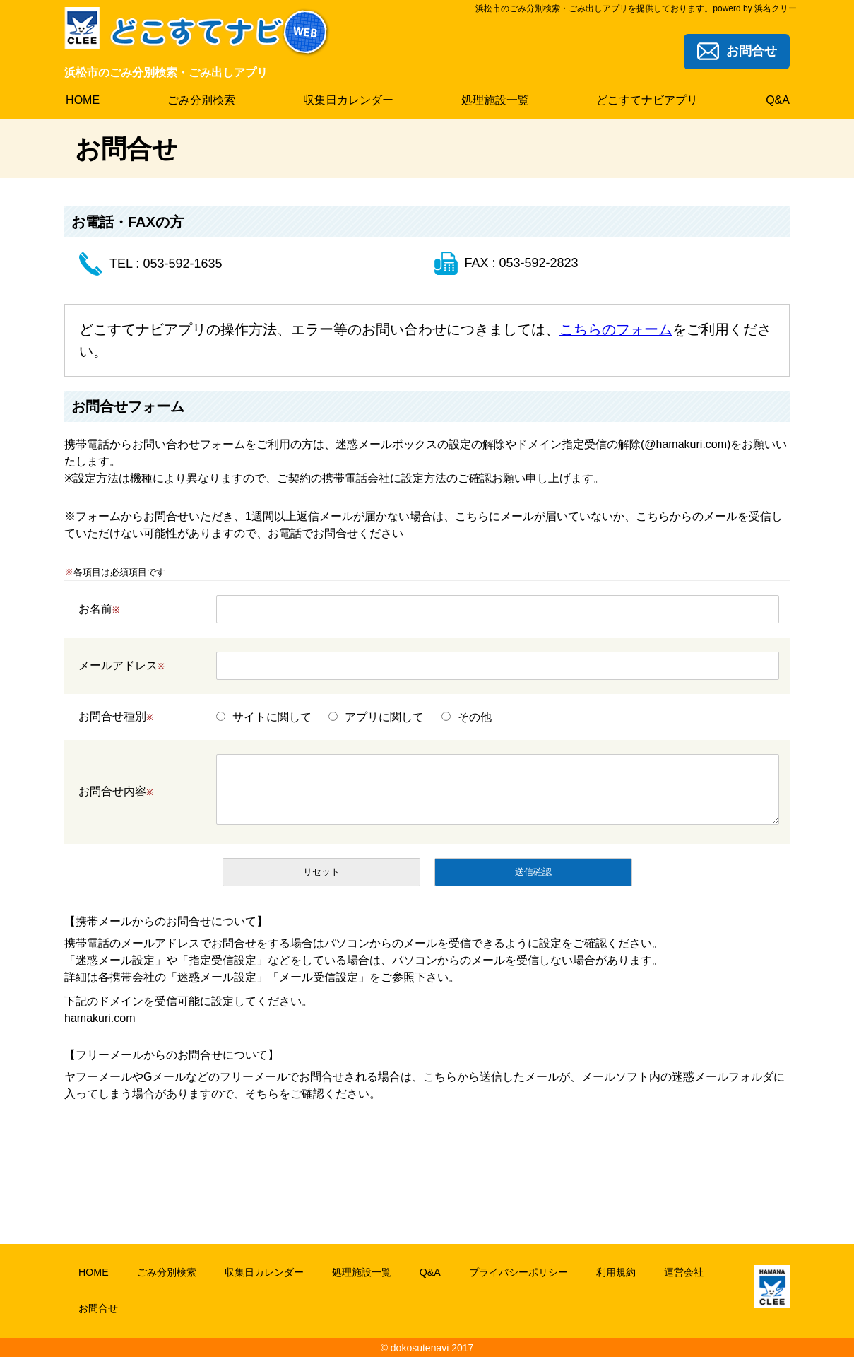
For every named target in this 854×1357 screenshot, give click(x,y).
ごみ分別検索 (166, 1271)
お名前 (98, 608)
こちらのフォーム (615, 329)
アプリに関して (384, 716)
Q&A (429, 1271)
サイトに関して (272, 716)
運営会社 (683, 1271)
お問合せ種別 (115, 716)
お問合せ (98, 1307)
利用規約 (615, 1271)
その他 (475, 716)
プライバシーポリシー (517, 1271)
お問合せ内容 (115, 791)
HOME (93, 1271)
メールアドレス (121, 665)
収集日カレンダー (263, 1271)
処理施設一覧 (361, 1271)
